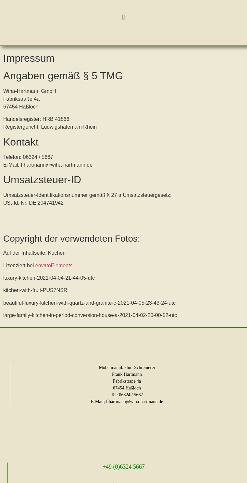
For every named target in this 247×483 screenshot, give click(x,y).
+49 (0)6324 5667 (124, 467)
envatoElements (53, 265)
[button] (123, 17)
